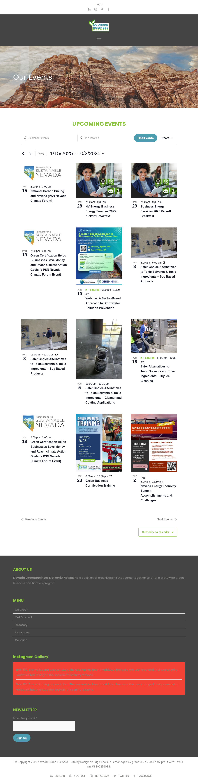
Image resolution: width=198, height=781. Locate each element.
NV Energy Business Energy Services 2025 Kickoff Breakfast (101, 211)
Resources (22, 632)
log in (100, 4)
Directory (21, 625)
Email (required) (25, 718)
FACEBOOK (145, 776)
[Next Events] (30, 153)
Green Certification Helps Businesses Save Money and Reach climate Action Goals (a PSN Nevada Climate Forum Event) (48, 451)
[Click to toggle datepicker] (77, 153)
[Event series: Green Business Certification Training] (110, 476)
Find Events (146, 138)
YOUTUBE (80, 776)
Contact (21, 640)
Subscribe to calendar (155, 532)
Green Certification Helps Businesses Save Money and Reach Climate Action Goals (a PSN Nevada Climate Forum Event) (48, 265)
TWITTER (123, 776)
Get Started (23, 617)
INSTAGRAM (102, 776)
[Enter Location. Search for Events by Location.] (106, 138)
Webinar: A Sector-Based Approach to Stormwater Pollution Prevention (103, 303)
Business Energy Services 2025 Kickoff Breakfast (156, 211)
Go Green (21, 610)
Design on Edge (90, 762)
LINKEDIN (60, 776)
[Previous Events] (23, 153)
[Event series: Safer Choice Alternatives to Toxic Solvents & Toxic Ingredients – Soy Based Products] (164, 262)
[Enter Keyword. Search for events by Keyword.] (49, 138)
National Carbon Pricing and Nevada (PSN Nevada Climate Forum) (48, 196)
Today (41, 153)
